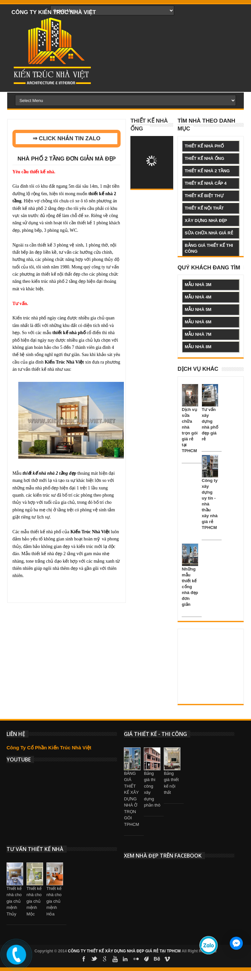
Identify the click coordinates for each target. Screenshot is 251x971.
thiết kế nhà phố (204, 146)
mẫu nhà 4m (198, 297)
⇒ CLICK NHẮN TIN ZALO (66, 138)
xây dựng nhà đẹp (206, 220)
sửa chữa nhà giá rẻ (209, 232)
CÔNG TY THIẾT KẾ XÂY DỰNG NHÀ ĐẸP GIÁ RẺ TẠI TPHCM (124, 951)
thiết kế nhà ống (204, 158)
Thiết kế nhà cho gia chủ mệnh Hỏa (53, 901)
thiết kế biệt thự (204, 195)
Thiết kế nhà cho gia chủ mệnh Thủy (14, 901)
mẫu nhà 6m (198, 321)
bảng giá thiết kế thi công (209, 248)
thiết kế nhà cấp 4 (205, 183)
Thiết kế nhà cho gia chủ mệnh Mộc (34, 901)
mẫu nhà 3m (198, 284)
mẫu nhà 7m (198, 334)
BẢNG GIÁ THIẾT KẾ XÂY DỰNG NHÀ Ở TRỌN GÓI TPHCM (131, 799)
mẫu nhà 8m (198, 346)
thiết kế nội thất (204, 208)
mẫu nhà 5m (198, 309)
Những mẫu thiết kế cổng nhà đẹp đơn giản (190, 587)
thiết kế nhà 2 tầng (207, 170)
